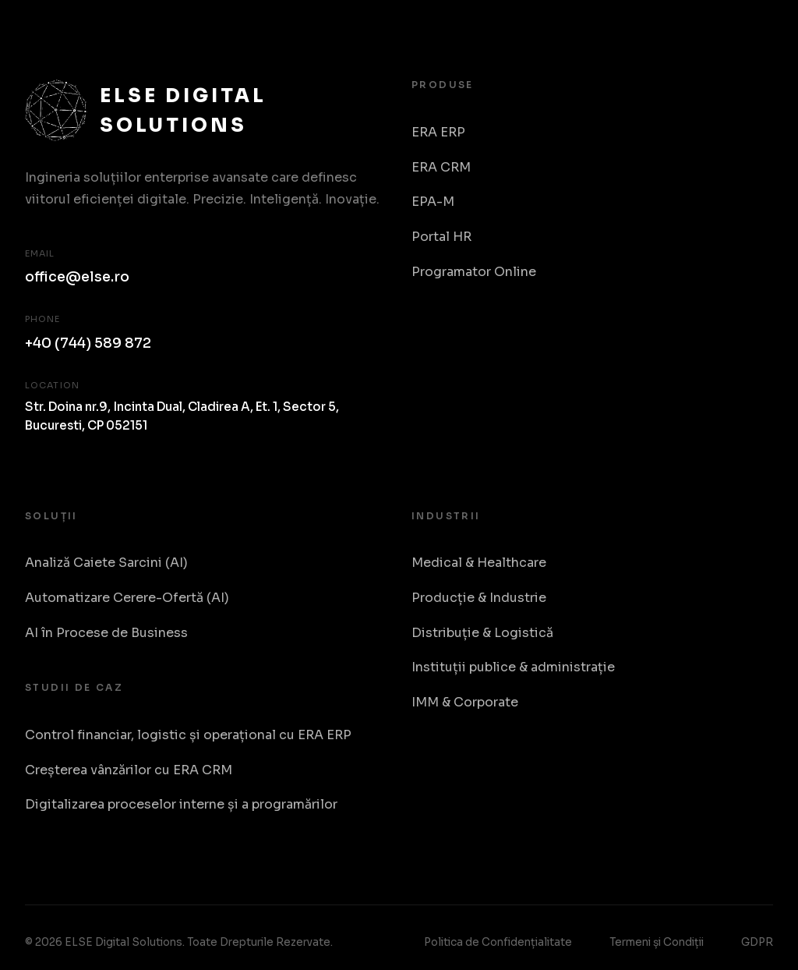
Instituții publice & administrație (513, 667)
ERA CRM (441, 167)
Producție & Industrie (478, 597)
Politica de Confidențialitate (498, 942)
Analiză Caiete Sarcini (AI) (106, 562)
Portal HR (441, 236)
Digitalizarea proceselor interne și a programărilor (181, 804)
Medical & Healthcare (478, 562)
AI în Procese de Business (106, 633)
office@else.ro (77, 276)
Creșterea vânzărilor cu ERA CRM (128, 770)
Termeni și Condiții (656, 942)
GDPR (757, 942)
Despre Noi (679, 48)
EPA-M (432, 201)
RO (757, 49)
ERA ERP (438, 132)
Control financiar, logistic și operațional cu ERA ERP (188, 735)
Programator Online (473, 272)
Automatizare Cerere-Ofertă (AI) (127, 597)
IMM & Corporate (464, 702)
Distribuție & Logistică (482, 633)
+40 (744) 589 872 (88, 343)
